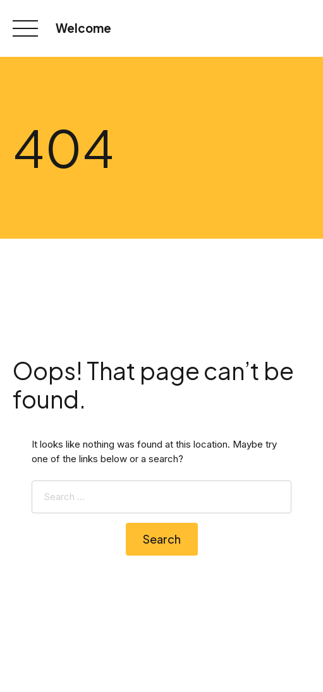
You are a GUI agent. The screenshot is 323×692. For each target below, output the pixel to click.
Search (162, 539)
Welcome (83, 28)
